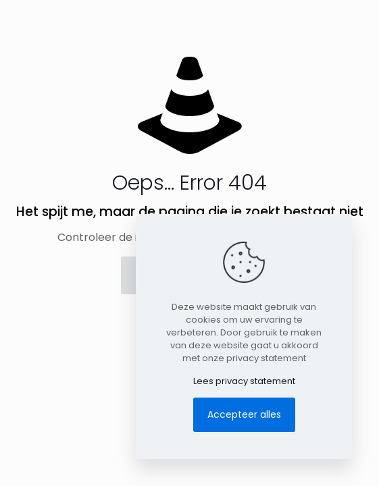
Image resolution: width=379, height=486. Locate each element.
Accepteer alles (244, 414)
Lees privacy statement (244, 381)
